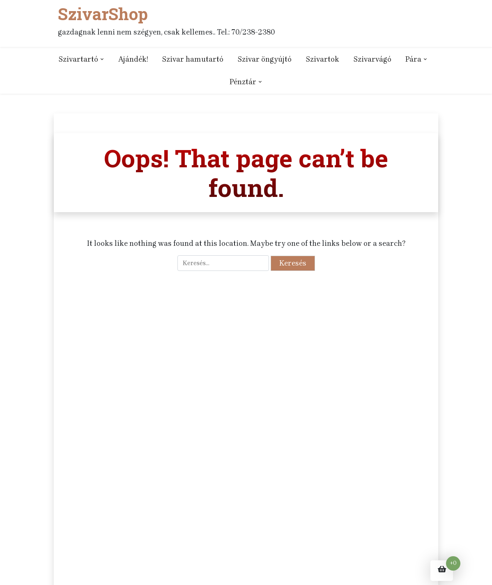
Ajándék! (133, 59)
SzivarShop (103, 14)
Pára (413, 59)
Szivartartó (78, 59)
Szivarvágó (372, 59)
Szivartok (322, 59)
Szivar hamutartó (192, 59)
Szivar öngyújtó (264, 59)
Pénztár (243, 81)
